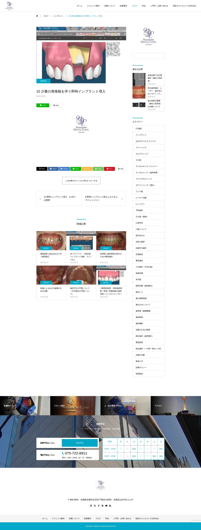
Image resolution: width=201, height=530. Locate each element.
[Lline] (42, 105)
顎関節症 (139, 374)
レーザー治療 (141, 198)
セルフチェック (142, 154)
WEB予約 (80, 443)
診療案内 (123, 6)
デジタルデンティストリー (146, 166)
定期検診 (139, 254)
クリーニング (141, 147)
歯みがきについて (143, 305)
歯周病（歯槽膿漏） (144, 311)
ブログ (134, 6)
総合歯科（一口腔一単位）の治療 (148, 350)
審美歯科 (139, 261)
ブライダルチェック (144, 179)
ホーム (79, 6)
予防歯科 (139, 210)
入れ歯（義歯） (142, 217)
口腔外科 (139, 223)
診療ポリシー (141, 367)
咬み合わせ (140, 235)
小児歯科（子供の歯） (145, 267)
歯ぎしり (139, 292)
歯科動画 (43, 81)
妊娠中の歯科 (141, 248)
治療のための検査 (143, 330)
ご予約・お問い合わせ (159, 6)
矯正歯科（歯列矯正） (145, 336)
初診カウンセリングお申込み (184, 6)
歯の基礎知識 (141, 298)
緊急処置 (139, 342)
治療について (109, 6)
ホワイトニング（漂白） (145, 185)
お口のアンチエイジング (145, 141)
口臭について (141, 229)
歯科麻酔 (139, 323)
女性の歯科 (140, 242)
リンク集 (139, 191)
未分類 (138, 279)
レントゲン (140, 204)
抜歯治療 (139, 273)
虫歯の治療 (140, 355)
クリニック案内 (93, 6)
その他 (138, 160)
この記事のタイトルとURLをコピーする (81, 181)
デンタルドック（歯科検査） (147, 173)
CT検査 (139, 129)
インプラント (141, 135)
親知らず (139, 361)
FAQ (143, 6)
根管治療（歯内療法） (145, 286)
